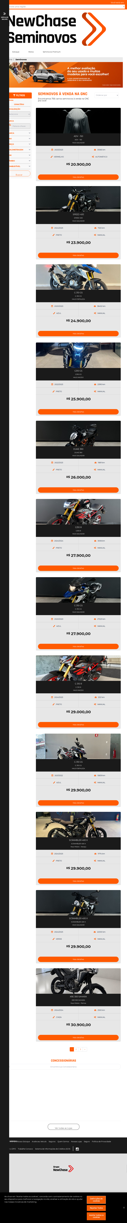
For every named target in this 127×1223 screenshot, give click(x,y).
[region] (63, 1207)
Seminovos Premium (52, 52)
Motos (31, 52)
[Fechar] (124, 1208)
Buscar (19, 175)
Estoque (15, 52)
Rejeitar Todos (96, 1208)
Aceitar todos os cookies (96, 1216)
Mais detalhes (78, 177)
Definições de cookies (96, 1200)
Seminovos (21, 59)
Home (9, 59)
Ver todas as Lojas (63, 1128)
